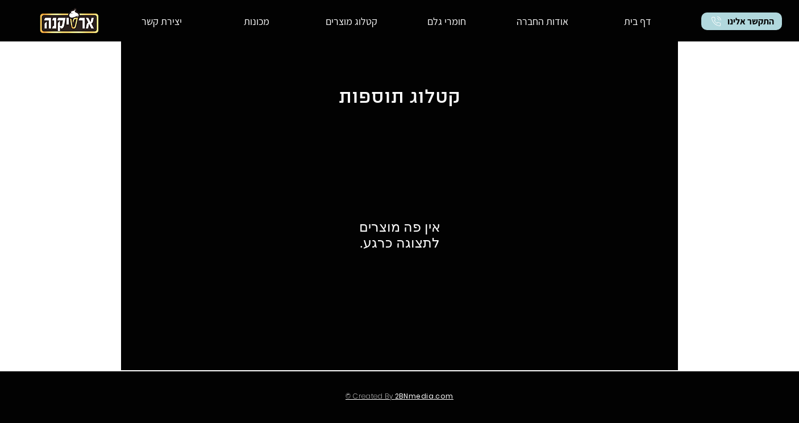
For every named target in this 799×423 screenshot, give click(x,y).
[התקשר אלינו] (741, 21)
